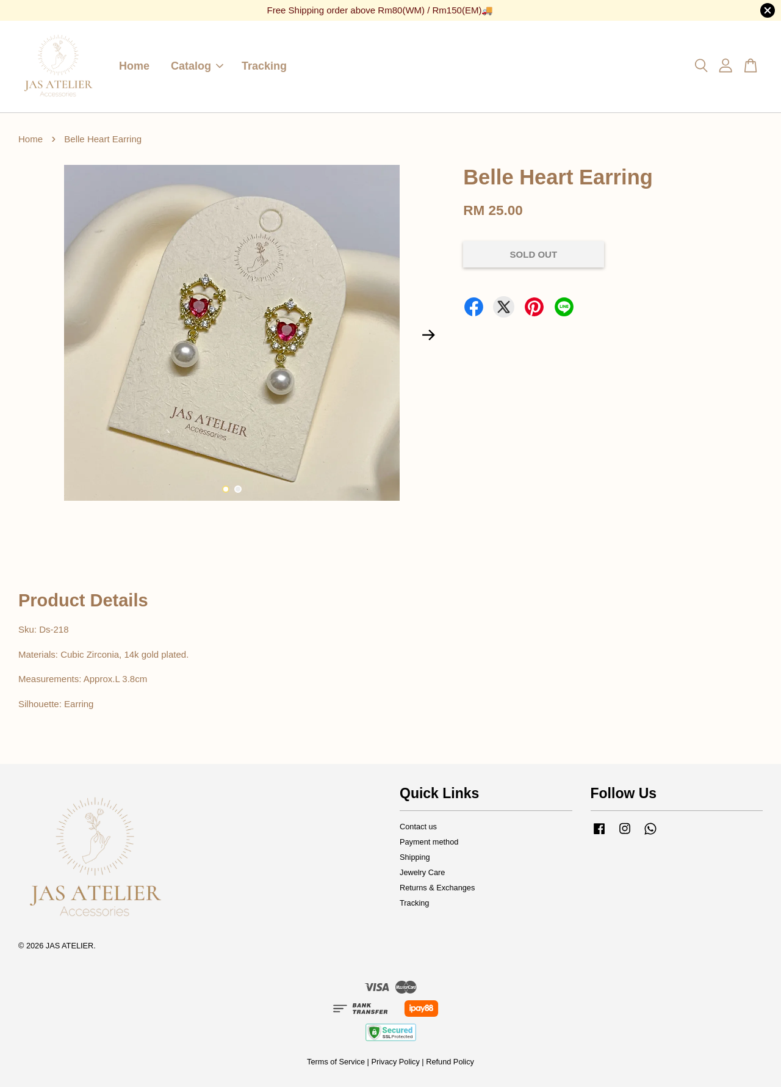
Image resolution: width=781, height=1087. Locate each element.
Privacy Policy (395, 1061)
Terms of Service (336, 1061)
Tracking (264, 66)
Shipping (415, 857)
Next (428, 335)
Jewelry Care (422, 872)
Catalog (197, 66)
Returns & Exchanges (437, 887)
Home (134, 66)
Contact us (418, 826)
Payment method (429, 841)
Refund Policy (450, 1061)
